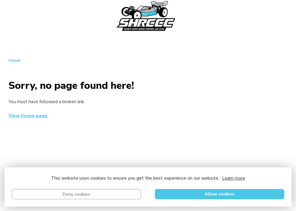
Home (15, 60)
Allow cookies (219, 194)
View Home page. (28, 116)
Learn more (233, 178)
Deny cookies (76, 194)
